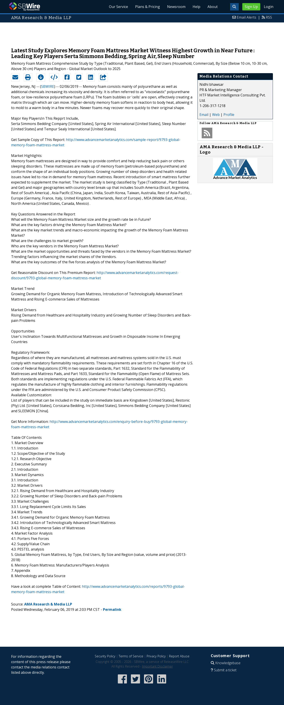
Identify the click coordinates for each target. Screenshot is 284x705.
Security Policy (105, 656)
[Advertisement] (142, 33)
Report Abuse (179, 656)
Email (203, 114)
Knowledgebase (228, 662)
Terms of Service (131, 656)
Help (196, 6)
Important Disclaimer (157, 666)
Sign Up (251, 6)
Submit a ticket (225, 670)
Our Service (118, 6)
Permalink (112, 609)
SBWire (24, 6)
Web (216, 114)
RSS (269, 17)
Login (268, 6)
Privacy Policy (156, 656)
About (212, 6)
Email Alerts (246, 17)
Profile (228, 114)
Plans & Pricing (147, 6)
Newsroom (176, 6)
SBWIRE (47, 86)
